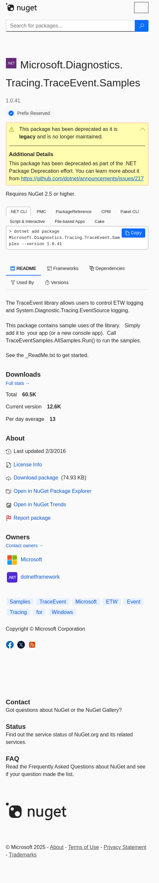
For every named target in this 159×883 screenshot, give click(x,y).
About (57, 847)
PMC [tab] (41, 211)
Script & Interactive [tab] (27, 221)
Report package (32, 518)
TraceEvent (52, 601)
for (39, 612)
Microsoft (31, 559)
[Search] (142, 26)
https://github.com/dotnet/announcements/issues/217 (82, 178)
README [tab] (23, 268)
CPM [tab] (105, 211)
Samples (20, 601)
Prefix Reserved (33, 113)
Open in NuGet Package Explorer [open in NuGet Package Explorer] (52, 491)
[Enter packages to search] (70, 26)
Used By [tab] (22, 282)
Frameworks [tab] (62, 268)
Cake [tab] (100, 221)
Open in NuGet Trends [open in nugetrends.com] (40, 504)
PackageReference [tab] (73, 211)
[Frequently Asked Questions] (12, 758)
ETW (112, 601)
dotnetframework (40, 577)
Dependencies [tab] (107, 268)
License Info (28, 464)
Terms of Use (83, 847)
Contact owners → (25, 545)
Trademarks (23, 854)
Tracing (18, 612)
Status (16, 726)
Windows (62, 612)
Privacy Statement (125, 847)
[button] (77, 133)
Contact (18, 702)
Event (133, 601)
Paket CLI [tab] (130, 211)
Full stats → (18, 383)
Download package (36, 477)
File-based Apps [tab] (70, 221)
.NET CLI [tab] (18, 211)
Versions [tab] (57, 282)
